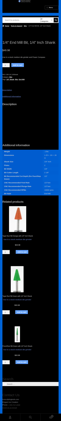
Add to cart (17, 65)
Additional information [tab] (11, 96)
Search (30, 417)
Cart (47, 416)
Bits (25, 26)
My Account (10, 417)
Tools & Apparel (16, 26)
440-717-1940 (14, 405)
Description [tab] (7, 90)
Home (7, 26)
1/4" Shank (10, 79)
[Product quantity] (6, 65)
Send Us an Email (9, 408)
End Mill (22, 79)
